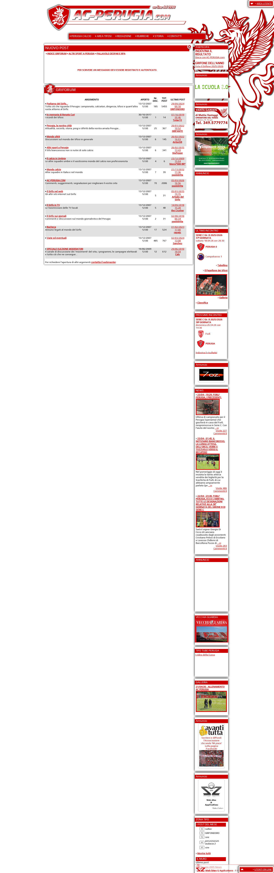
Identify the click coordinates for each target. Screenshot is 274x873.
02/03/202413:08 (177, 241)
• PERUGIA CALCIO (80, 36)
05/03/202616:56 (177, 183)
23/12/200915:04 (177, 161)
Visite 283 (221, 545)
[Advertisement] (207, 199)
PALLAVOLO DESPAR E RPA (111, 53)
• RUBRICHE (142, 36)
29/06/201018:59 (177, 252)
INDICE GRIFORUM (56, 53)
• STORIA (158, 36)
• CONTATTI (174, 36)
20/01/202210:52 (177, 128)
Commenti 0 (220, 433)
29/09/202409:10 (177, 106)
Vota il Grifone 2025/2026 (209, 66)
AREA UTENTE (264, 3)
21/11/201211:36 (177, 172)
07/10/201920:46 (177, 117)
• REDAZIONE (123, 36)
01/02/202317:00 (177, 230)
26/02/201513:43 (177, 150)
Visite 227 (221, 430)
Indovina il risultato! (206, 352)
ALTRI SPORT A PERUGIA (81, 53)
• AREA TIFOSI (103, 36)
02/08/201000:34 (177, 219)
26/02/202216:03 (177, 139)
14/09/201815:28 (177, 208)
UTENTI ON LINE (263, 869)
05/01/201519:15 (177, 195)
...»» (217, 428)
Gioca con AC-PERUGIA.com (210, 57)
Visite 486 (221, 488)
